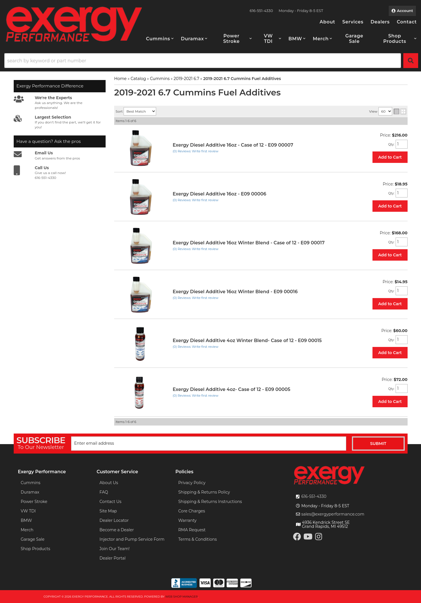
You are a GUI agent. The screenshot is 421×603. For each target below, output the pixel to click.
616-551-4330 (314, 496)
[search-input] (203, 60)
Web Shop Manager (181, 596)
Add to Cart (390, 157)
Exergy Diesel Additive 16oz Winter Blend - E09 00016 (235, 291)
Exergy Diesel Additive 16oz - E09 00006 (219, 194)
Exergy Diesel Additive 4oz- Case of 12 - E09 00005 (231, 389)
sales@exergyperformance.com (332, 514)
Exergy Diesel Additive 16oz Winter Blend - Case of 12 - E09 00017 (249, 242)
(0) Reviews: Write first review (195, 151)
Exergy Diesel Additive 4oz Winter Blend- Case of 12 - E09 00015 (247, 340)
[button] (160, 38)
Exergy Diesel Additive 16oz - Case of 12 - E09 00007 (233, 145)
